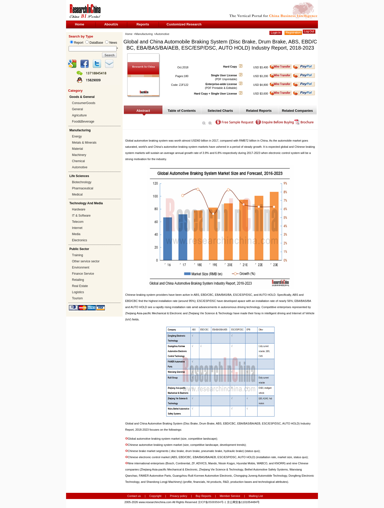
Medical (77, 194)
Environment (80, 267)
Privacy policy (179, 495)
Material (77, 149)
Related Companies (297, 111)
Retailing (78, 280)
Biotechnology (81, 182)
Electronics (79, 240)
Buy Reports (203, 495)
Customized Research (184, 24)
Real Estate (80, 286)
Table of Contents (182, 111)
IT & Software (81, 215)
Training (77, 255)
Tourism (77, 298)
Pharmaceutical (82, 188)
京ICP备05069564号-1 (212, 502)
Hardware (78, 209)
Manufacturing (144, 33)
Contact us (134, 495)
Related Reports (259, 111)
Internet (77, 228)
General (77, 109)
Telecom (78, 222)
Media (76, 234)
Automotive (79, 167)
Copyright (155, 495)
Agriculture (79, 115)
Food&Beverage (83, 121)
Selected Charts (220, 111)
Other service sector (85, 261)
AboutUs (111, 24)
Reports (142, 24)
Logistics (78, 292)
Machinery (79, 155)
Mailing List (256, 495)
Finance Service (83, 273)
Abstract (143, 111)
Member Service (230, 495)
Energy (77, 136)
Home (79, 24)
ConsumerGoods (83, 103)
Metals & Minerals (84, 142)
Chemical (78, 161)
